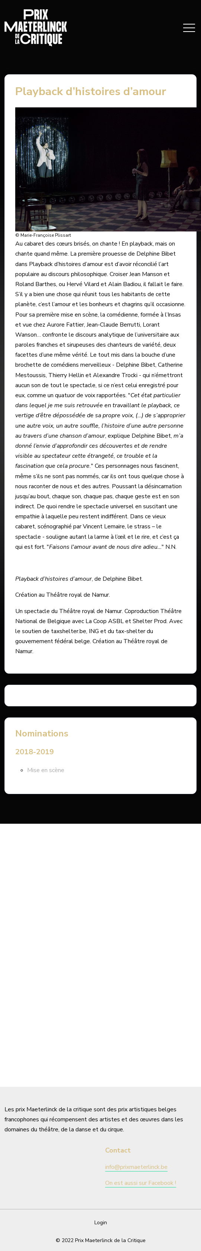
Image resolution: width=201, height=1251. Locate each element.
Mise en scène (45, 770)
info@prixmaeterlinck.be (136, 1167)
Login (100, 1222)
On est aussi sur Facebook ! (140, 1183)
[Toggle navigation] (189, 27)
